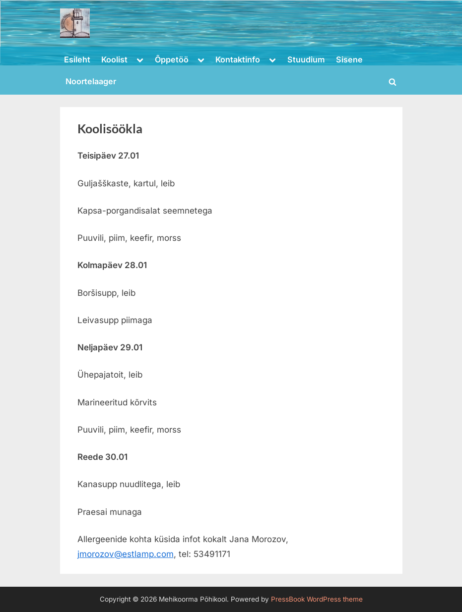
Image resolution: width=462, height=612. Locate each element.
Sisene (349, 59)
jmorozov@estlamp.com (125, 554)
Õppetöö (172, 59)
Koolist (114, 59)
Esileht (77, 59)
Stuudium (306, 59)
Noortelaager (91, 81)
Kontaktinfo (237, 59)
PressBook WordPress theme (317, 599)
